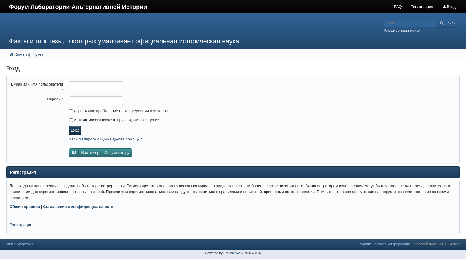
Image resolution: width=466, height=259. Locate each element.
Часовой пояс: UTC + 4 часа (437, 244)
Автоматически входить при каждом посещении (114, 120)
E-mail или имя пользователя (37, 87)
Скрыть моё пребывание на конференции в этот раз (118, 111)
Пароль (55, 99)
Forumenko (231, 253)
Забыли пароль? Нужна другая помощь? (105, 139)
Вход (75, 130)
